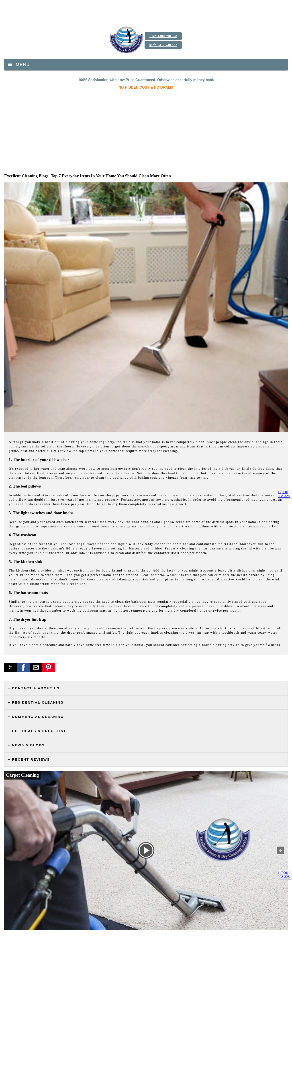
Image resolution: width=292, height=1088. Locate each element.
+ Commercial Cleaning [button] (36, 717)
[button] (10, 667)
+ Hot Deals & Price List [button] (37, 731)
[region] (146, 11)
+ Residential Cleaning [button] (36, 702)
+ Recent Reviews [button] (29, 759)
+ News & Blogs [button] (26, 745)
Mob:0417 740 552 (163, 45)
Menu (23, 64)
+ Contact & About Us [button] (34, 688)
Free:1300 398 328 (163, 36)
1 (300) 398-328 (284, 494)
